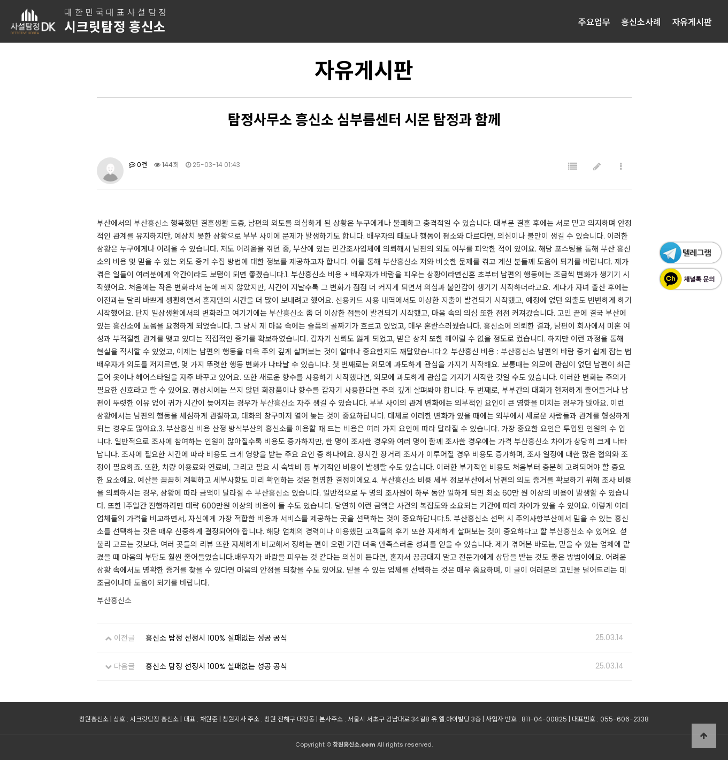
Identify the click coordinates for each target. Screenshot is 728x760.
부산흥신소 (151, 223)
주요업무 (594, 21)
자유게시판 (692, 21)
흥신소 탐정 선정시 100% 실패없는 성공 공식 (216, 638)
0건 (138, 164)
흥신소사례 (641, 21)
